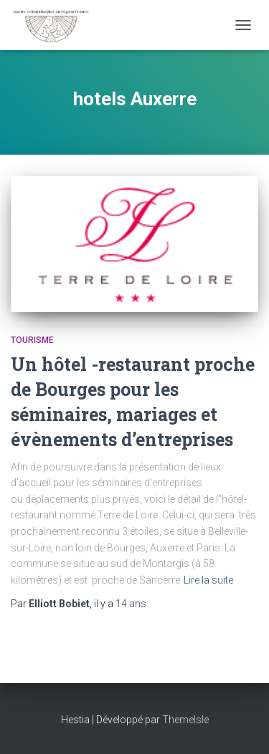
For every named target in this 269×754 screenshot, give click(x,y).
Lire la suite (208, 580)
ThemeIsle (185, 719)
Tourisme (32, 340)
